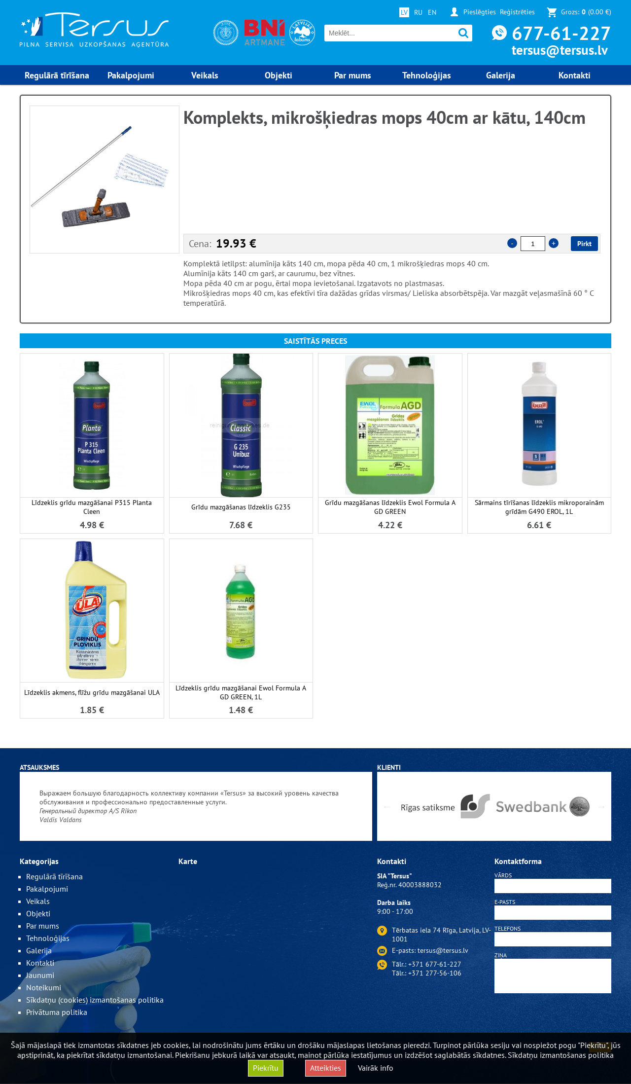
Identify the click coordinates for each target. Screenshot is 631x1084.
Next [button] (601, 806)
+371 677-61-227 (434, 964)
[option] (104, 179)
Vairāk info (375, 1068)
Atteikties (325, 1068)
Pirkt (584, 243)
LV (404, 12)
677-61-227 (561, 33)
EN (432, 12)
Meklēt (463, 33)
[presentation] (553, 1019)
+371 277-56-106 (434, 973)
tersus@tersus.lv (560, 49)
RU (418, 12)
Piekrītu (266, 1068)
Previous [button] (387, 806)
